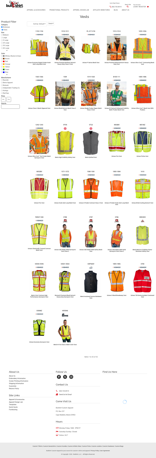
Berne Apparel (8, 83)
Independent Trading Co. (11, 88)
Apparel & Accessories (16, 399)
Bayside (5, 80)
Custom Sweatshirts (49, 446)
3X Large (6, 45)
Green (7, 69)
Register (142, 7)
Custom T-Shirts (37, 446)
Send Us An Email (65, 394)
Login (135, 7)
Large (5, 38)
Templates (12, 404)
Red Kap (6, 93)
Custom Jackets (97, 446)
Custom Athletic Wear (74, 446)
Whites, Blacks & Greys (13, 56)
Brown (7, 59)
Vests (5, 30)
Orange (7, 64)
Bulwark (6, 85)
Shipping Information (16, 383)
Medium (6, 35)
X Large (5, 40)
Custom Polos (86, 446)
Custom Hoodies (62, 446)
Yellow (7, 67)
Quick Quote (13, 407)
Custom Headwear (108, 446)
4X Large (6, 48)
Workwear (6, 27)
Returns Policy (14, 388)
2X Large (6, 43)
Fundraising (13, 410)
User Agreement (105, 450)
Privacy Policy (95, 450)
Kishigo (5, 90)
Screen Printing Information (18, 381)
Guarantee (12, 386)
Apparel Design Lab (16, 402)
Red (6, 61)
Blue (6, 72)
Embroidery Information (17, 378)
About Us (12, 376)
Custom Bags (119, 446)
